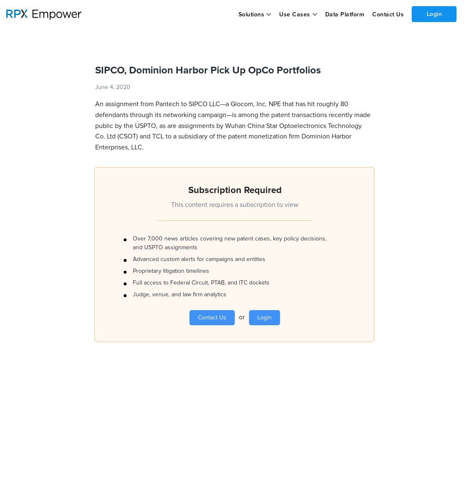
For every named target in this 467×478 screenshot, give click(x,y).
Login (434, 14)
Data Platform (344, 15)
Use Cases (294, 15)
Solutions (251, 15)
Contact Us (387, 15)
